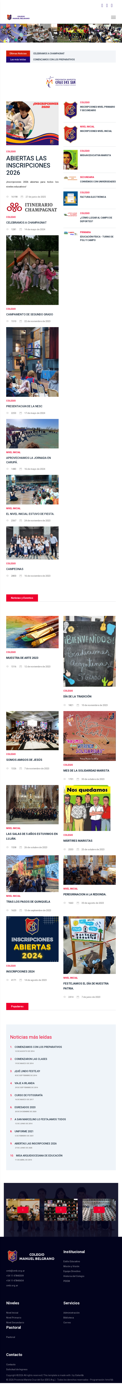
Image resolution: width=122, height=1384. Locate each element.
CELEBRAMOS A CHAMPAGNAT (49, 53)
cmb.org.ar (12, 1286)
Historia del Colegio (73, 1277)
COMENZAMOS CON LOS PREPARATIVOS (54, 59)
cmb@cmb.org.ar (15, 1271)
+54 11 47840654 (15, 1281)
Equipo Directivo (72, 1272)
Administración (71, 1314)
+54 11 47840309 (15, 1276)
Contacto (11, 1365)
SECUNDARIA (87, 177)
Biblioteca (68, 1318)
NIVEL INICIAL (13, 453)
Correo (67, 1323)
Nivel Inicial (12, 1314)
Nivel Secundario (15, 1323)
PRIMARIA (85, 232)
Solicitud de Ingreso (16, 1370)
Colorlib (79, 1376)
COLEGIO (11, 151)
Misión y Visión (71, 1267)
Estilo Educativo (71, 1262)
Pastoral (10, 1338)
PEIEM (66, 1282)
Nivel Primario (13, 1318)
